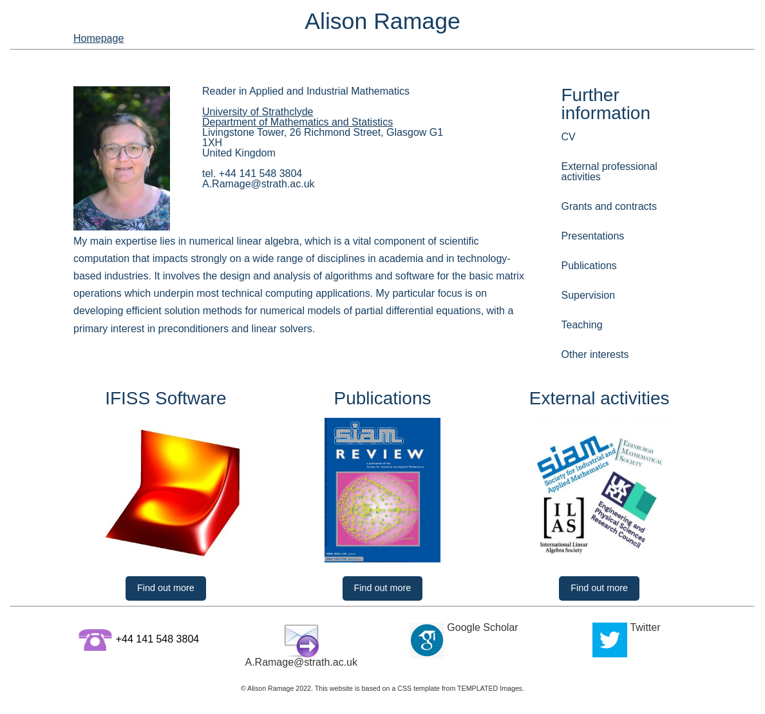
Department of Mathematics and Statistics (307, 143)
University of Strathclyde (264, 132)
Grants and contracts (599, 194)
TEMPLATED (477, 695)
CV (567, 147)
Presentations (586, 217)
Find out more (165, 579)
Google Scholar (482, 634)
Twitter (645, 634)
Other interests (588, 311)
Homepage (666, 40)
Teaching (578, 287)
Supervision (583, 264)
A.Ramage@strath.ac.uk (301, 669)
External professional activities (616, 170)
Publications (583, 241)
